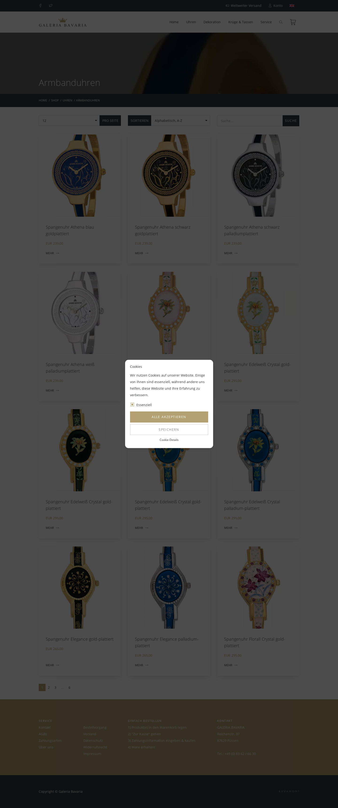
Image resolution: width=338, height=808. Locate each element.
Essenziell (144, 405)
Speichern (169, 429)
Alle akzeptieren (169, 417)
